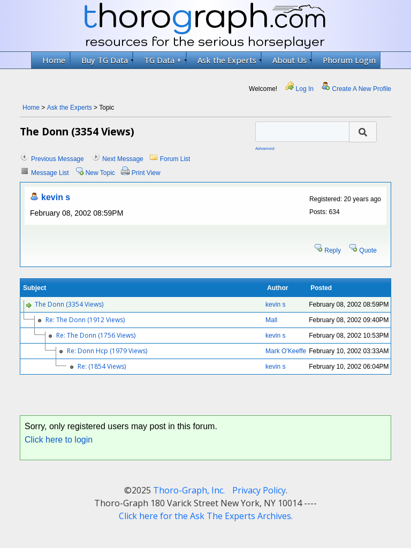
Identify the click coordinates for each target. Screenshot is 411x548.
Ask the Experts (229, 60)
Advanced (265, 148)
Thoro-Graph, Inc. (189, 490)
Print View (146, 173)
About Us (291, 60)
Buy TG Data (107, 60)
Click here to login (59, 439)
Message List (50, 173)
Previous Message (57, 159)
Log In (305, 89)
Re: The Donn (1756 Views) (95, 335)
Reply (332, 250)
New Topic (100, 173)
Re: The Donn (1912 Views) (85, 319)
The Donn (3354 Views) (69, 304)
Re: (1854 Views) (102, 366)
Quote (368, 250)
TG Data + (165, 60)
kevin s (55, 197)
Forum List (175, 159)
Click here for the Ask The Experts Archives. (206, 516)
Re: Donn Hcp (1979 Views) (107, 350)
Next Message (122, 159)
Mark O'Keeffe (285, 351)
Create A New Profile (361, 89)
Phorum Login (349, 60)
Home (53, 60)
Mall (271, 320)
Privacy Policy (259, 490)
